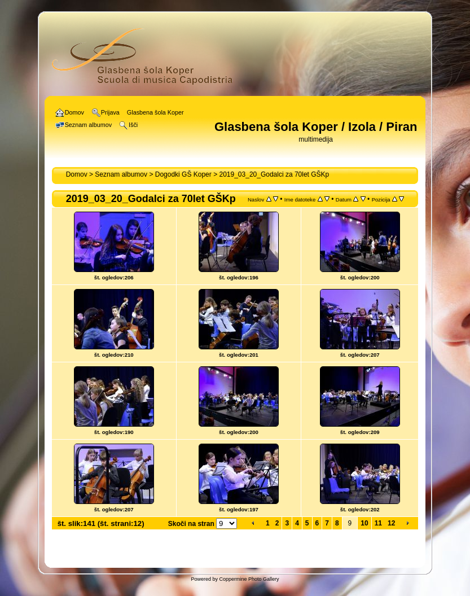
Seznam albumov (121, 174)
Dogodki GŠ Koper (183, 174)
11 (378, 523)
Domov (76, 174)
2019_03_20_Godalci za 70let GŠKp (274, 174)
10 (364, 523)
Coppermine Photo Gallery (249, 579)
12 (391, 523)
